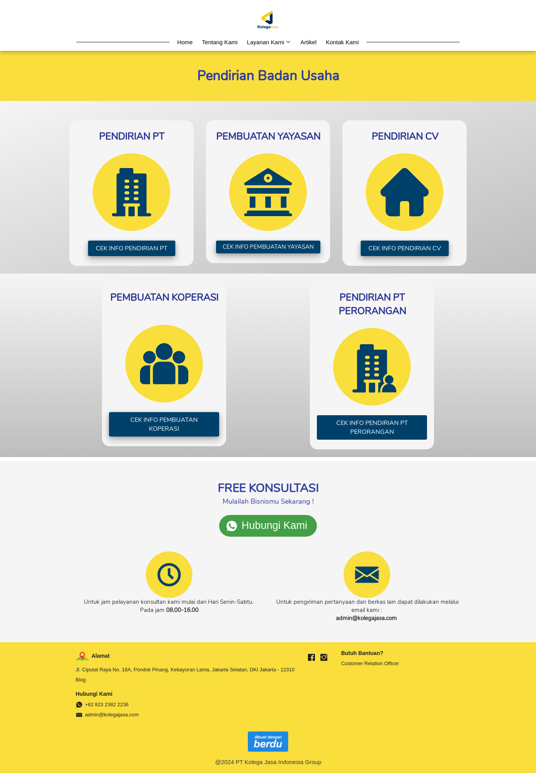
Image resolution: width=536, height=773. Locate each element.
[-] (311, 658)
